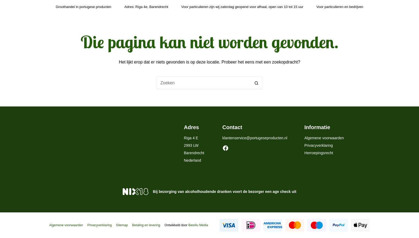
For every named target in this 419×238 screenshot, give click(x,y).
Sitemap (122, 225)
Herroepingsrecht (318, 153)
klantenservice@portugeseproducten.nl (254, 138)
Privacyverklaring (318, 145)
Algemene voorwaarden (324, 138)
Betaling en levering (146, 225)
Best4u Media (198, 225)
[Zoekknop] (256, 83)
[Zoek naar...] (203, 83)
